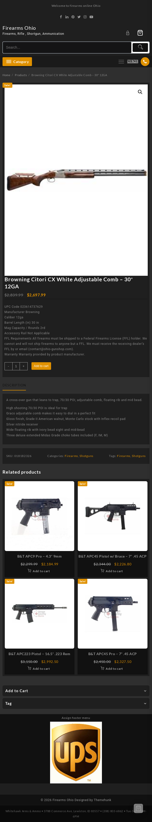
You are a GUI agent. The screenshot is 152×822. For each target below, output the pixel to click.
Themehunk (102, 800)
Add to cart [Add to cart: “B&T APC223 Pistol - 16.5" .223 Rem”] (41, 669)
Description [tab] (14, 385)
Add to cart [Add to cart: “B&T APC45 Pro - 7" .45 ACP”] (114, 669)
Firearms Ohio (19, 28)
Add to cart (41, 366)
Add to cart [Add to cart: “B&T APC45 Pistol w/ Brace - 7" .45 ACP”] (114, 571)
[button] (140, 92)
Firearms (71, 456)
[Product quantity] (16, 366)
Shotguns (86, 456)
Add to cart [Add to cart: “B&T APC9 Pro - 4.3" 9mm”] (41, 571)
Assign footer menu (76, 718)
